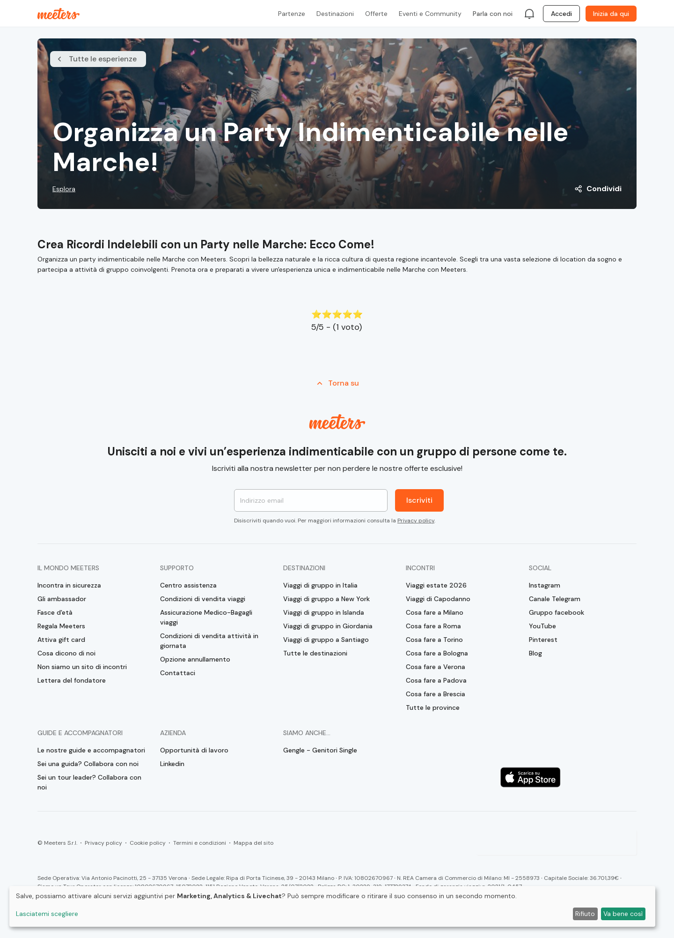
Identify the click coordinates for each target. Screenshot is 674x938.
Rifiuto (585, 913)
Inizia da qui (611, 13)
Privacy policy (415, 520)
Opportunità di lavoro (194, 750)
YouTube (542, 626)
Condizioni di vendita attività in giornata (209, 641)
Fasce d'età (55, 612)
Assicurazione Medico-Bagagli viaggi (206, 617)
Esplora (63, 189)
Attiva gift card (61, 639)
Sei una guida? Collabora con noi (88, 763)
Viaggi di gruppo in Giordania (328, 626)
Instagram (544, 585)
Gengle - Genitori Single (320, 750)
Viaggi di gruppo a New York (326, 599)
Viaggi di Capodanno (438, 599)
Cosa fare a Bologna (437, 653)
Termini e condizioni (199, 843)
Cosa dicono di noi (66, 653)
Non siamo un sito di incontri (82, 667)
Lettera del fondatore (71, 680)
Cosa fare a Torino (434, 639)
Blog (535, 653)
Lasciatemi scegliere (47, 913)
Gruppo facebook (556, 612)
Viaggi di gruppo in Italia (320, 585)
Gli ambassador (61, 599)
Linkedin (172, 763)
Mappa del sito (253, 843)
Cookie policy (148, 843)
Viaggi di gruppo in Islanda (323, 612)
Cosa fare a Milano (434, 612)
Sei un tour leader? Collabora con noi (89, 782)
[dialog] (332, 906)
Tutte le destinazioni (315, 653)
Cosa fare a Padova (436, 680)
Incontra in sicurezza (69, 585)
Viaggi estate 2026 (436, 585)
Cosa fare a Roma (433, 626)
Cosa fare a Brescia (435, 694)
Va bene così (623, 913)
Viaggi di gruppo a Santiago (326, 639)
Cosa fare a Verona (435, 667)
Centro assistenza (188, 585)
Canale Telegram (554, 599)
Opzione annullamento (195, 659)
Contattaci (177, 673)
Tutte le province (433, 707)
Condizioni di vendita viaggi (202, 599)
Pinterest (543, 639)
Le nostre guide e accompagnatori (91, 750)
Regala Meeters (61, 626)
